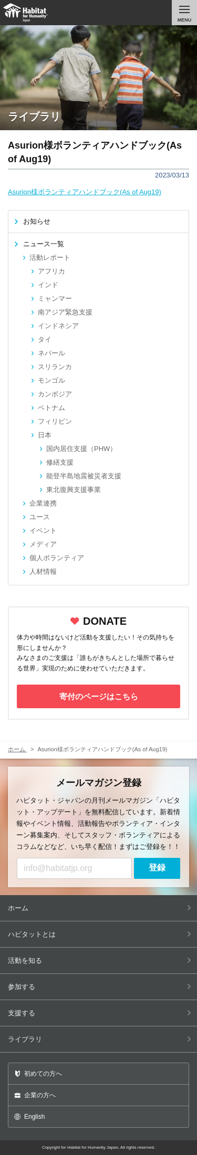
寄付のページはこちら (98, 696)
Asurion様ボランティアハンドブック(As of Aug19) (84, 192)
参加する (99, 987)
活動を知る (99, 960)
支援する (99, 1013)
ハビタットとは (99, 934)
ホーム (99, 908)
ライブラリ (99, 1039)
